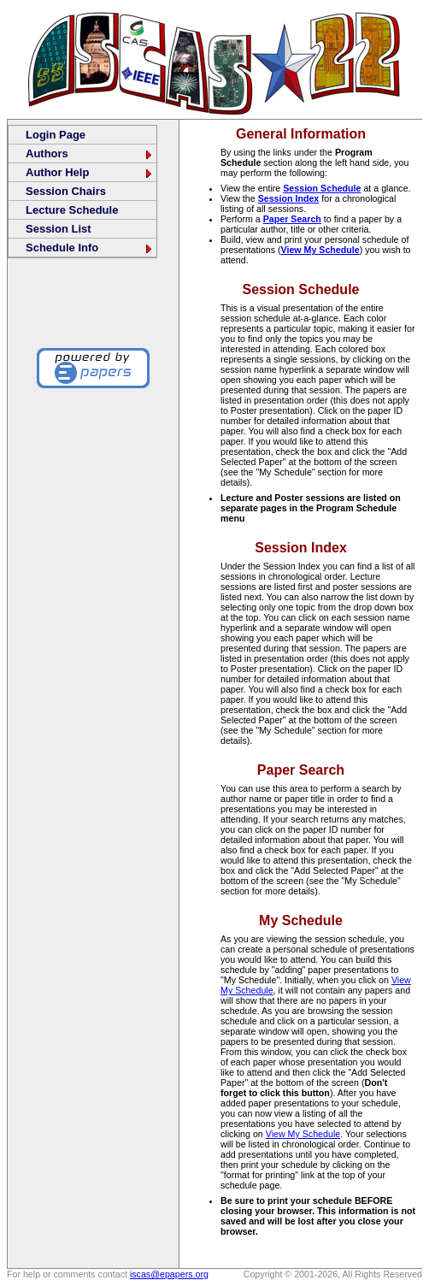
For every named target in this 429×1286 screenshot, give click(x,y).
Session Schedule (322, 188)
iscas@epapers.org (169, 1274)
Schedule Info (90, 247)
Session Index (289, 198)
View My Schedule (320, 250)
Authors (90, 153)
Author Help (90, 172)
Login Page (55, 134)
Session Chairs (66, 191)
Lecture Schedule (72, 210)
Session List (58, 228)
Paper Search (292, 219)
